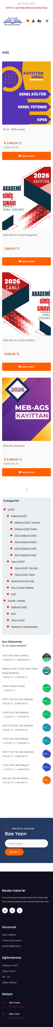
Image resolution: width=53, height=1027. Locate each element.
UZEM (11, 509)
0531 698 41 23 (16, 1018)
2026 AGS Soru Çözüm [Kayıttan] (20, 234)
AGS (13, 594)
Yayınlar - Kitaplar (16, 600)
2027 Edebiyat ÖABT (25, 555)
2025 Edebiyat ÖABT (25, 535)
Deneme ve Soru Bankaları (24, 626)
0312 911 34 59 (28, 3)
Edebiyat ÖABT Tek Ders (27, 522)
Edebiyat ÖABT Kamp (25, 528)
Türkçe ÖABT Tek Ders (26, 568)
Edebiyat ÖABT (19, 515)
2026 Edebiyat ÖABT (25, 548)
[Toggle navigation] (47, 21)
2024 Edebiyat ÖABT (25, 541)
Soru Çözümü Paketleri (22, 587)
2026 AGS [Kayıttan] (13, 445)
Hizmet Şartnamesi (12, 940)
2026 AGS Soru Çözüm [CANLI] (19, 340)
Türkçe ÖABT (18, 561)
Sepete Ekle (26, 155)
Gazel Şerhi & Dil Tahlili (22, 581)
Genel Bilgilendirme (11, 946)
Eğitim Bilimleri (9, 982)
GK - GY (6, 976)
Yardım (14, 852)
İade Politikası (9, 934)
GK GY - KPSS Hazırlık (14, 129)
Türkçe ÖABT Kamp (24, 574)
